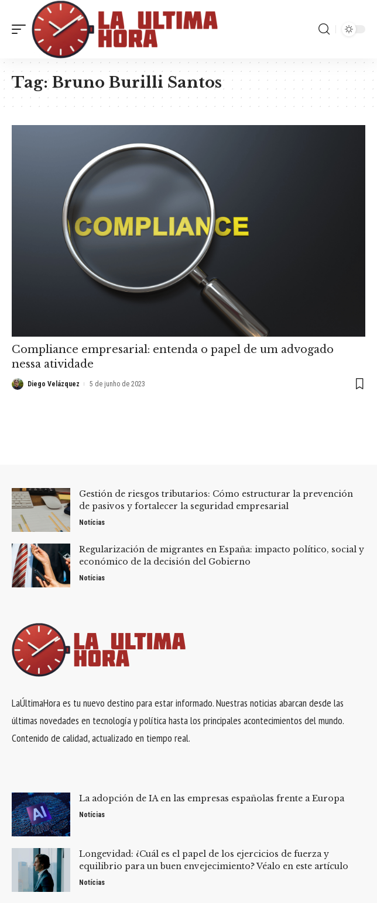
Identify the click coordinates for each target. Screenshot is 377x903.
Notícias (92, 522)
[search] (324, 29)
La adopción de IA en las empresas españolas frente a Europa (211, 798)
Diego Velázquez (54, 384)
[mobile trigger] (22, 29)
